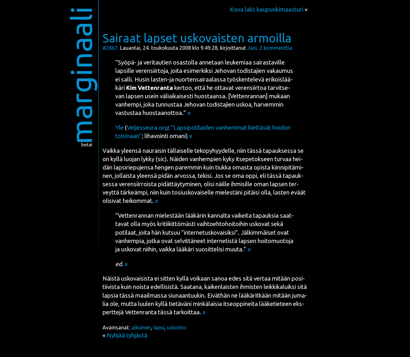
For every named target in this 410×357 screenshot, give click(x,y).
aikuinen (141, 327)
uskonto (176, 327)
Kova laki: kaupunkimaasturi (266, 9)
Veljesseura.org (147, 127)
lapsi (158, 327)
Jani (252, 48)
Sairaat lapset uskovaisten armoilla (196, 38)
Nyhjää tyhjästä (127, 335)
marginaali (81, 75)
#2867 (110, 48)
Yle (119, 127)
